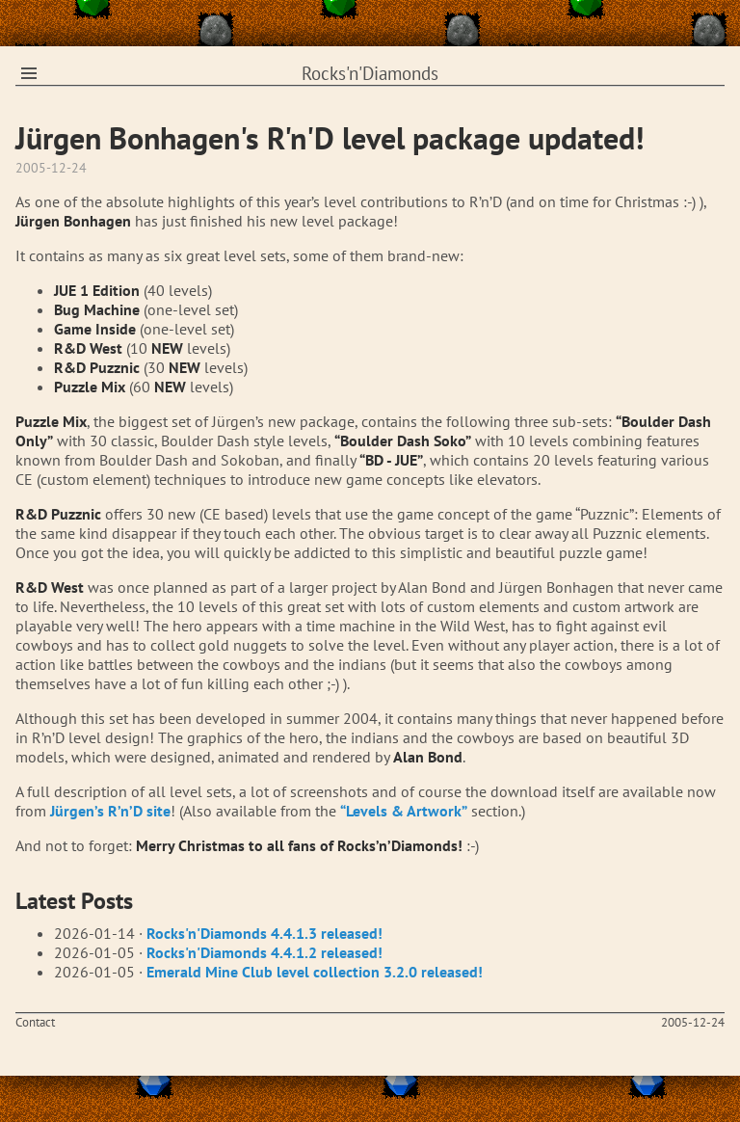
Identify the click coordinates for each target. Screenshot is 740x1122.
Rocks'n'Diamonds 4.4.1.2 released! (264, 952)
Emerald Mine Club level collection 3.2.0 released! (314, 971)
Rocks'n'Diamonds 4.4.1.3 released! (264, 933)
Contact (35, 1022)
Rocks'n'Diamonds (370, 73)
